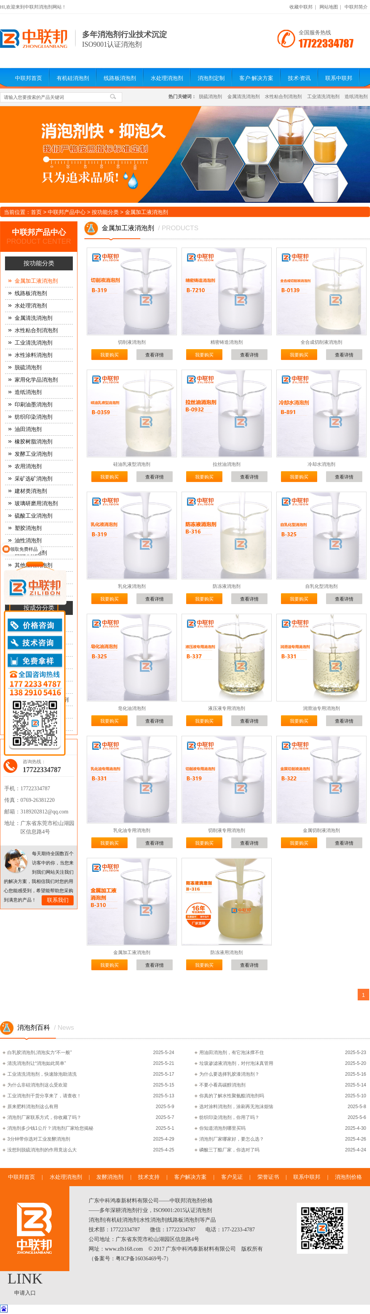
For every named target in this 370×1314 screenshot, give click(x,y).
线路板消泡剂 (120, 78)
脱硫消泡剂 (210, 96)
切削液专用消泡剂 (226, 830)
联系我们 (58, 900)
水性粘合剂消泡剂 (283, 96)
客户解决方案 (190, 1177)
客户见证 (232, 1177)
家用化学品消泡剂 (36, 380)
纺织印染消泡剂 (33, 417)
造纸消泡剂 (356, 96)
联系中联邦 (338, 78)
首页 (36, 212)
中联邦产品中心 (67, 212)
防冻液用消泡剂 (226, 952)
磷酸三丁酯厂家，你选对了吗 (229, 1150)
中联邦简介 (356, 7)
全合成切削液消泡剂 (321, 342)
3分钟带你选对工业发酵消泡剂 (38, 1139)
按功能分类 (105, 212)
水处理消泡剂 (167, 78)
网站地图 (329, 7)
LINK (25, 1278)
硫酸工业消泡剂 (33, 516)
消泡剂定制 (211, 78)
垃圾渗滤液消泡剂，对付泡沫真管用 (236, 1063)
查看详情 (154, 355)
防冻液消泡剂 (226, 586)
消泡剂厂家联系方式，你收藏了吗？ (44, 1117)
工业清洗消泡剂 (323, 96)
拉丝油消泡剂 (226, 464)
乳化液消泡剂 (132, 586)
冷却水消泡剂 (321, 464)
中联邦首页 (28, 78)
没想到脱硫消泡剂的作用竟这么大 (42, 1150)
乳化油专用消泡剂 (131, 830)
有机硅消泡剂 (73, 78)
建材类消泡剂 (31, 491)
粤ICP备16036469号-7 (141, 1258)
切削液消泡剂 (132, 342)
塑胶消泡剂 (28, 528)
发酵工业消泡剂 (33, 454)
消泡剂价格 (348, 1177)
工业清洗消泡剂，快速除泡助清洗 (42, 1074)
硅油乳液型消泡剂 (131, 464)
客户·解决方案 (256, 78)
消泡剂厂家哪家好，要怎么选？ (231, 1139)
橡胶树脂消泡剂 (33, 442)
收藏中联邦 (301, 7)
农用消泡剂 (28, 466)
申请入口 (25, 1293)
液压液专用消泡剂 (226, 708)
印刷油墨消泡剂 (33, 404)
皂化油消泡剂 (132, 708)
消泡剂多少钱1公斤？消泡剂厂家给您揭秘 (50, 1128)
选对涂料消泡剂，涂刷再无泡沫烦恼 (236, 1106)
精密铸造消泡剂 (226, 342)
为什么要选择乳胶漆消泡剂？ (229, 1074)
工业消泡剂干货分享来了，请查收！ (44, 1095)
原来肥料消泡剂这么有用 (32, 1106)
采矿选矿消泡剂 (33, 479)
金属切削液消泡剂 (321, 830)
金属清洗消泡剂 (243, 96)
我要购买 (109, 355)
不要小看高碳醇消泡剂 (222, 1085)
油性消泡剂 (28, 540)
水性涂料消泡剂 (33, 355)
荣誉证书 (268, 1177)
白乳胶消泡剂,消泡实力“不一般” (39, 1052)
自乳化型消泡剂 (321, 586)
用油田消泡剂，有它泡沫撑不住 (231, 1052)
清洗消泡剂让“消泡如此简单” (36, 1063)
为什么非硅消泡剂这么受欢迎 (37, 1085)
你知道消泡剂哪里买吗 (222, 1128)
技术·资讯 (299, 78)
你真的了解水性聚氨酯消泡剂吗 (231, 1095)
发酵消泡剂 (109, 1177)
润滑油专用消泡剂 (321, 708)
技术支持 (149, 1177)
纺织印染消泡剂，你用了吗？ (229, 1117)
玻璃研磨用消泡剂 (36, 503)
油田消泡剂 (28, 429)
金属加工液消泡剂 (146, 212)
